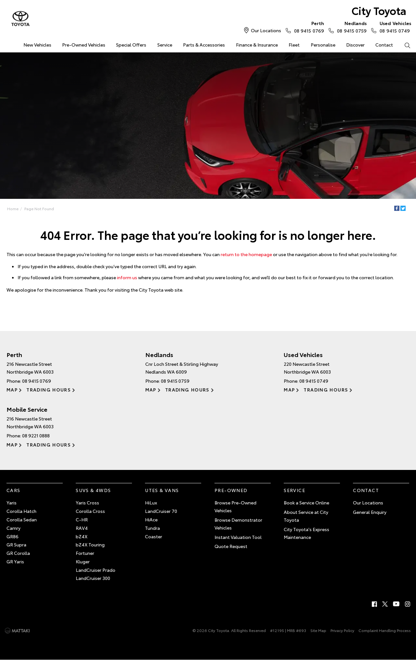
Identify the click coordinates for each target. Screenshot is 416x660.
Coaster (153, 536)
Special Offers (131, 44)
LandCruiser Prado (95, 570)
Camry (13, 528)
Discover (355, 44)
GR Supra (16, 544)
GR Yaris (15, 561)
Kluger (83, 561)
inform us (127, 277)
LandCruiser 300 (93, 578)
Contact (384, 44)
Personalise (323, 44)
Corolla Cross (90, 511)
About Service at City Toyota (306, 516)
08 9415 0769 (307, 27)
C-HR (82, 519)
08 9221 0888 (36, 435)
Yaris (11, 502)
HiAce (151, 519)
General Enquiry (369, 512)
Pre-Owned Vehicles (83, 44)
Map (12, 389)
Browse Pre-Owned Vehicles (235, 506)
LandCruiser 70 (161, 511)
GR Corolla (18, 553)
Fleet (294, 44)
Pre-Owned (231, 490)
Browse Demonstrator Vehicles (238, 523)
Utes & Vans (162, 490)
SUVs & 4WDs (93, 490)
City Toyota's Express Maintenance (306, 533)
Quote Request (230, 546)
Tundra (152, 528)
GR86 (12, 536)
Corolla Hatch (21, 511)
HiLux (151, 502)
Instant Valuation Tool (238, 537)
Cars (13, 490)
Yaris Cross (87, 502)
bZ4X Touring (90, 544)
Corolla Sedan (21, 519)
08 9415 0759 (350, 27)
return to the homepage (246, 254)
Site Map (318, 630)
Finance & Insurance (257, 44)
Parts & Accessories (204, 44)
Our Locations (266, 30)
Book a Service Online (306, 502)
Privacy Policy (342, 630)
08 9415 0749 (394, 27)
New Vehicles (37, 44)
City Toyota (379, 10)
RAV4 (82, 528)
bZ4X (81, 536)
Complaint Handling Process (384, 630)
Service (164, 44)
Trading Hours (48, 389)
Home (13, 208)
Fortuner (85, 553)
